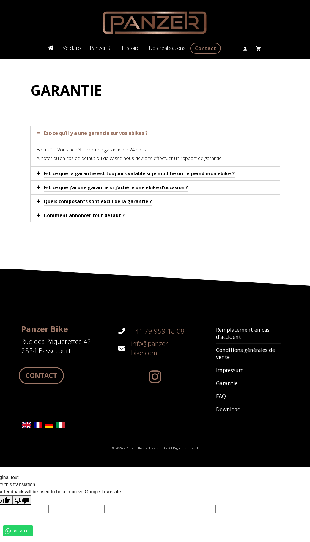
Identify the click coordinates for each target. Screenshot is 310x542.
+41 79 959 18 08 (158, 331)
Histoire (131, 47)
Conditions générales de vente (245, 353)
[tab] (155, 133)
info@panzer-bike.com (150, 348)
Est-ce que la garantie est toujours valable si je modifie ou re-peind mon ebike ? (139, 173)
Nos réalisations (167, 47)
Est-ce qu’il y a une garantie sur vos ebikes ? (96, 133)
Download (228, 409)
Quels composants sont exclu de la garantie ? (98, 201)
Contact (205, 48)
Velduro (72, 47)
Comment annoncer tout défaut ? (84, 215)
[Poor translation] (21, 500)
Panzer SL (101, 47)
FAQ (221, 396)
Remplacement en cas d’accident (243, 333)
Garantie (226, 383)
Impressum (230, 370)
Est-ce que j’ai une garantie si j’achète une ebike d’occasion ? (116, 187)
